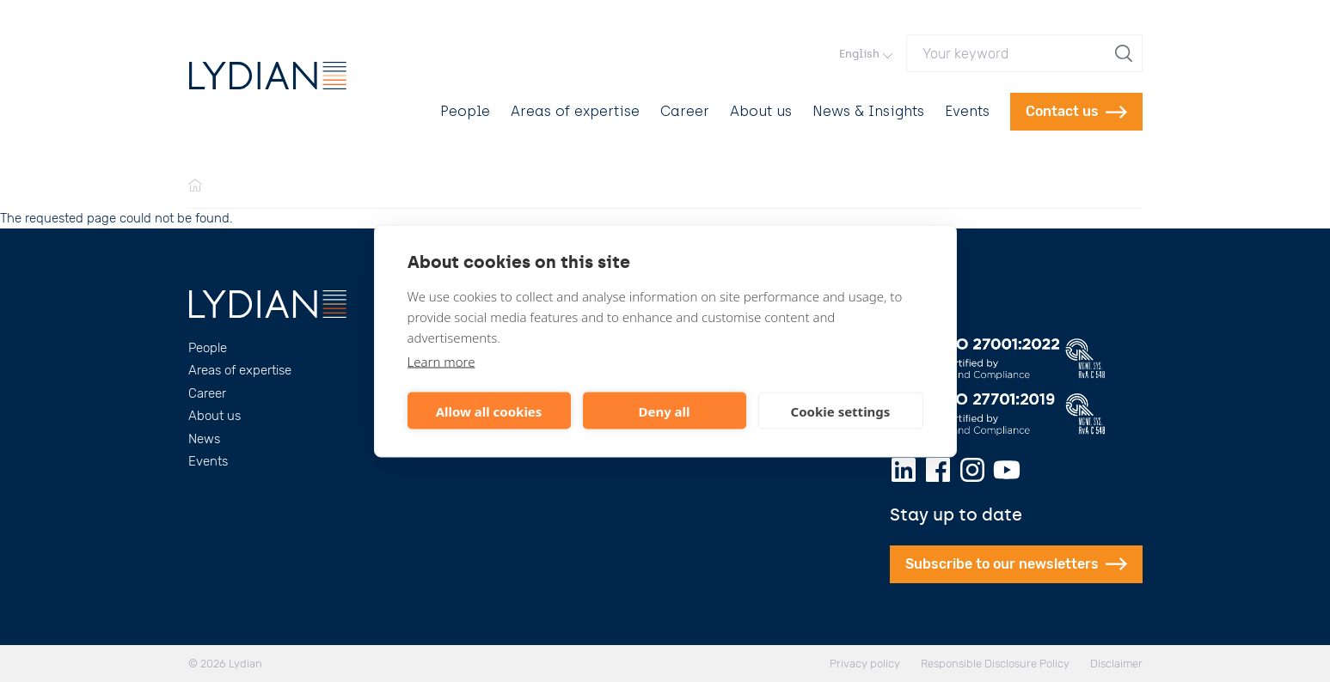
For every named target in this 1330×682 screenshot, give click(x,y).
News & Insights (868, 111)
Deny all (664, 410)
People (465, 111)
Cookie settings (841, 410)
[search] (1125, 53)
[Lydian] (267, 75)
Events (967, 111)
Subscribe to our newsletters (1016, 564)
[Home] (195, 186)
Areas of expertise (575, 111)
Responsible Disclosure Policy (995, 663)
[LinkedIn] (903, 470)
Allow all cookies (489, 410)
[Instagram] (972, 470)
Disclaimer (1116, 663)
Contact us (1076, 111)
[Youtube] (1006, 470)
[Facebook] (938, 470)
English (865, 53)
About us (761, 111)
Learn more (441, 361)
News (204, 439)
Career (684, 111)
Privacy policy (865, 663)
